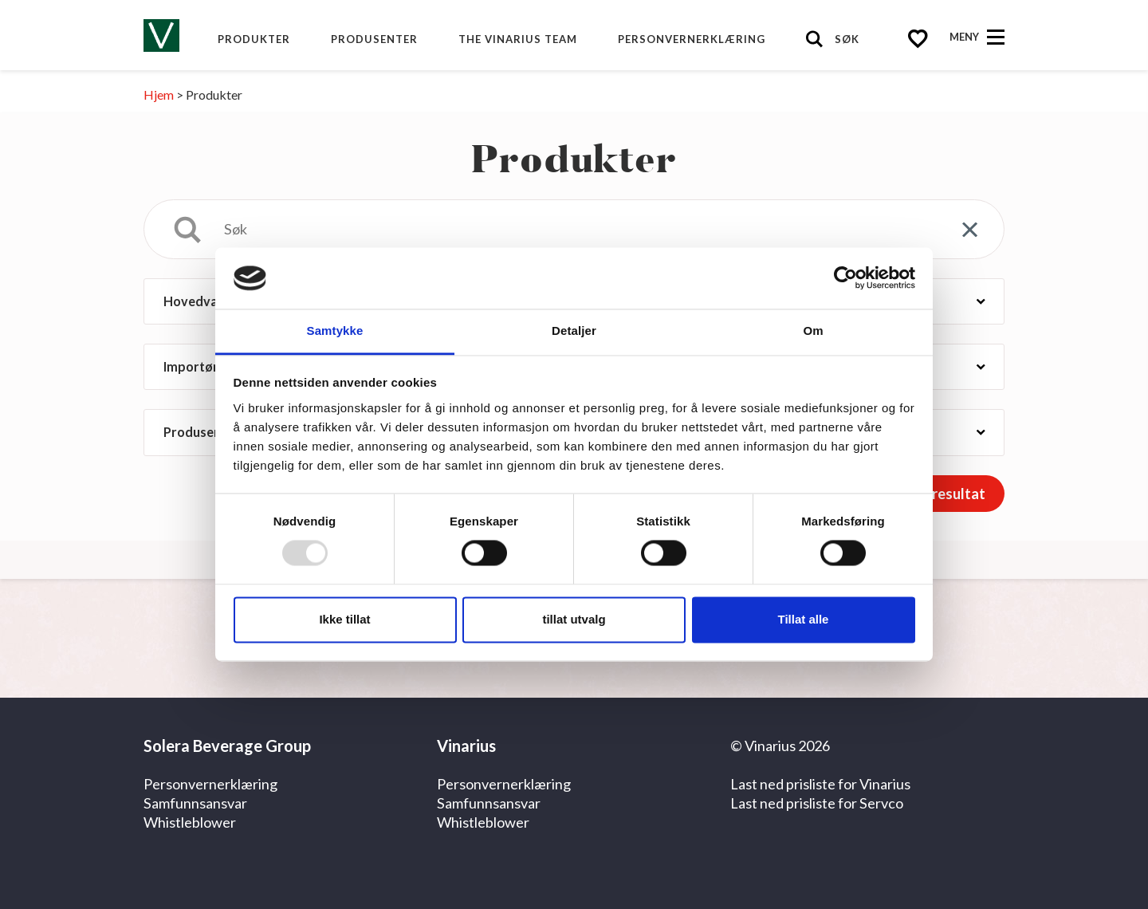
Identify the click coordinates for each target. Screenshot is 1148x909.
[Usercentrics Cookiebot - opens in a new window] (845, 278)
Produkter (254, 39)
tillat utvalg (573, 619)
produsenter (374, 39)
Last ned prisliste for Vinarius (820, 784)
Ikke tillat (344, 619)
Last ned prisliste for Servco (816, 803)
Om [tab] (813, 330)
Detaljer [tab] (574, 330)
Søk (847, 39)
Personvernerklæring (691, 39)
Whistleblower (190, 822)
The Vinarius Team (517, 39)
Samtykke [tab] (335, 330)
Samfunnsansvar (195, 803)
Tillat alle (803, 619)
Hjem (159, 94)
